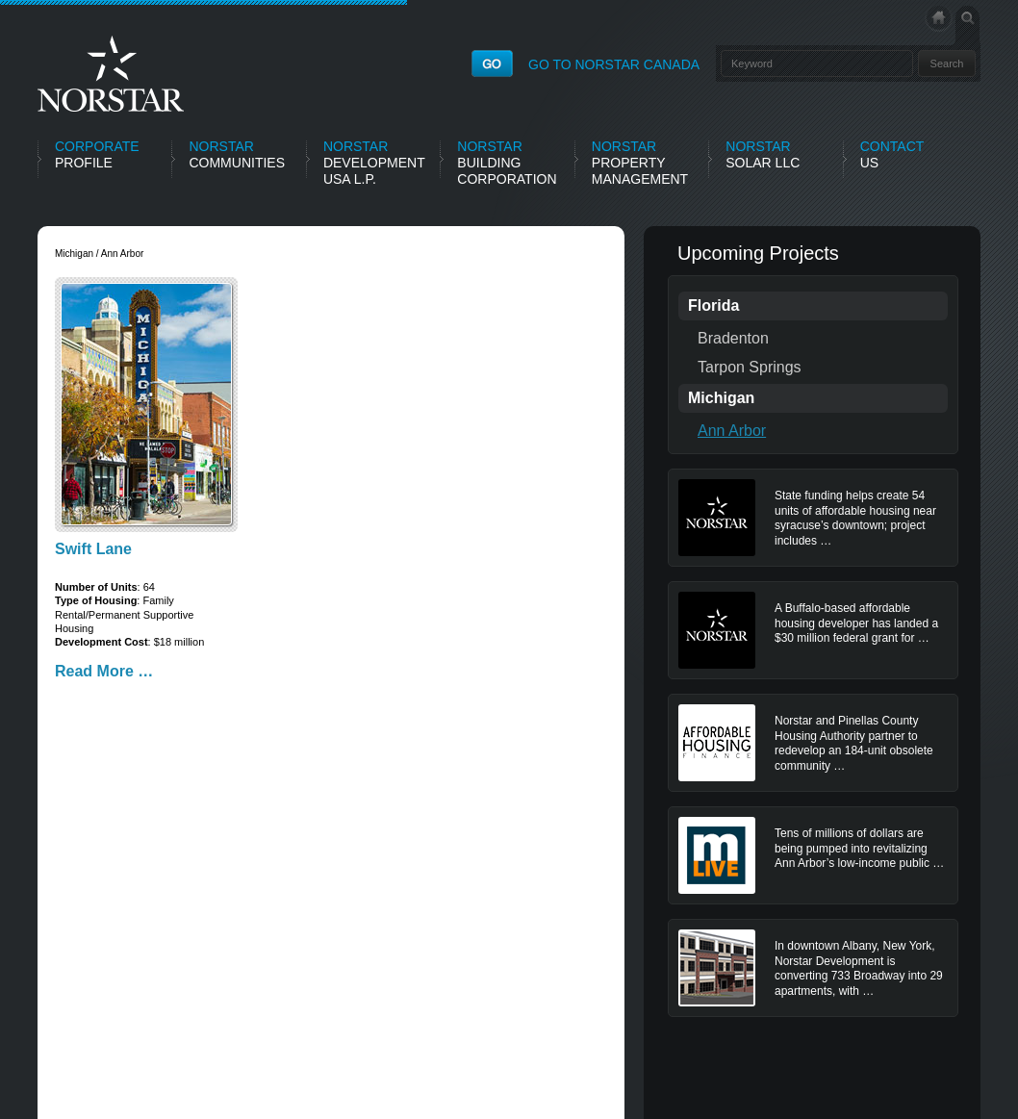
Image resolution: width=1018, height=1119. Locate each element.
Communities (237, 154)
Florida (713, 305)
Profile (97, 154)
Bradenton (733, 338)
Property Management (640, 163)
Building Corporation (506, 163)
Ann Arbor (732, 430)
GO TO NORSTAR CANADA (614, 64)
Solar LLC (762, 154)
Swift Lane (93, 549)
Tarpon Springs (750, 367)
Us (892, 154)
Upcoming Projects (758, 253)
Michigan (721, 398)
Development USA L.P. (374, 163)
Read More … (104, 671)
